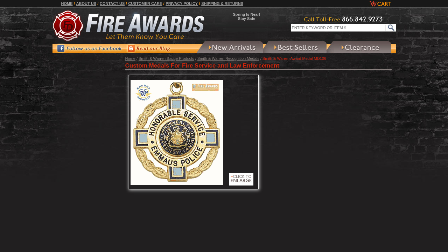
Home (67, 3)
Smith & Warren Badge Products (166, 58)
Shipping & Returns (222, 3)
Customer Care (145, 3)
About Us (86, 3)
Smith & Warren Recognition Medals (228, 58)
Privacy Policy (182, 3)
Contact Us (112, 3)
